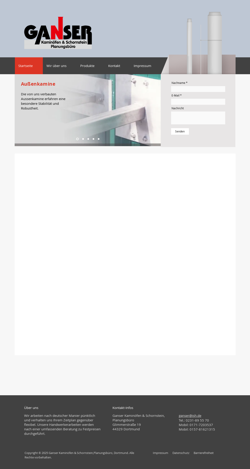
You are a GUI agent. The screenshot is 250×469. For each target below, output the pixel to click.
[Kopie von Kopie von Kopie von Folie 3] (83, 139)
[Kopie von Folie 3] (98, 139)
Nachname (178, 82)
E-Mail (175, 95)
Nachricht (178, 108)
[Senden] (180, 131)
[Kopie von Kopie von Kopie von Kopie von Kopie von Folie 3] (93, 139)
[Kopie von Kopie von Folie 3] (77, 139)
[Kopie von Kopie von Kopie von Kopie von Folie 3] (88, 139)
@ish (193, 415)
